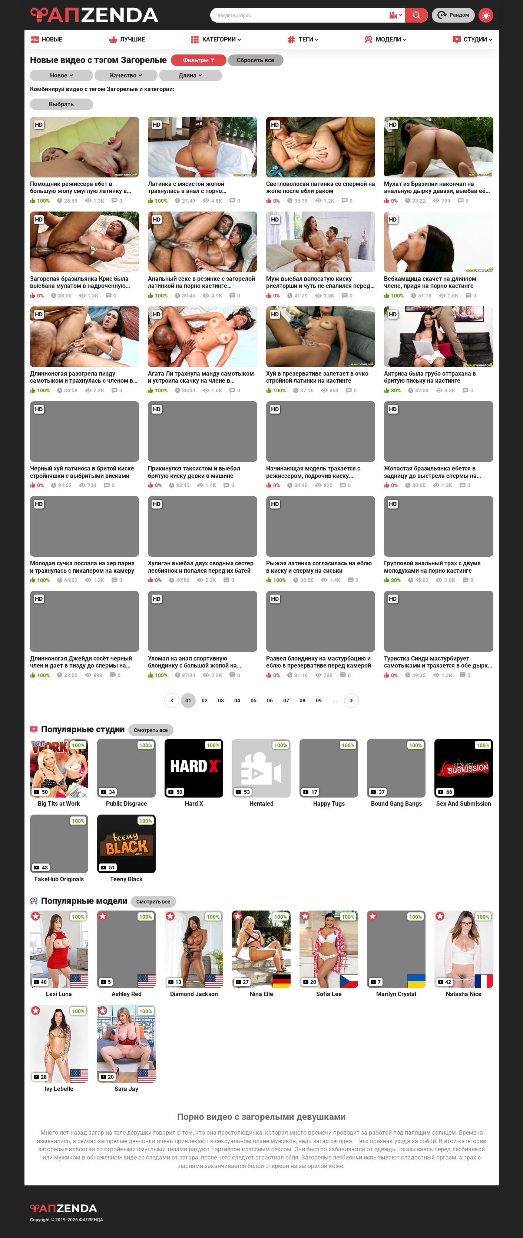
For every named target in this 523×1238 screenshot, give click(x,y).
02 (205, 700)
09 (319, 700)
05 (253, 700)
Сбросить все (255, 60)
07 (286, 700)
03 (221, 700)
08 (302, 700)
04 (237, 700)
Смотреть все (153, 902)
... (335, 700)
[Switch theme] (486, 15)
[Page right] (351, 700)
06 (270, 700)
